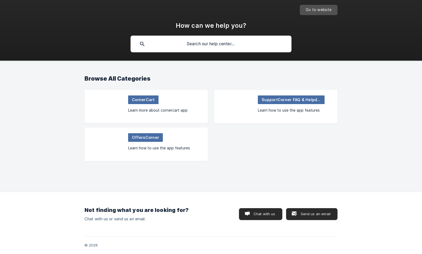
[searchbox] (211, 44)
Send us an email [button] (315, 214)
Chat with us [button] (264, 214)
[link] (146, 106)
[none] (318, 10)
